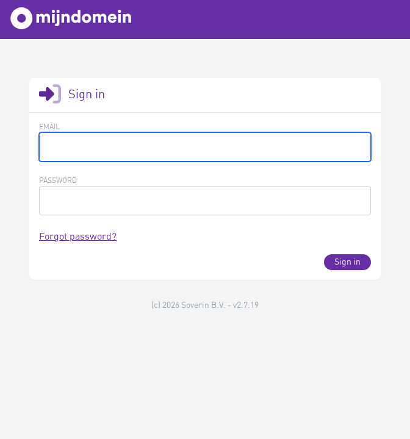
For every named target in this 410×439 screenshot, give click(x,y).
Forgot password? (78, 237)
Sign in (347, 262)
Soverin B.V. (203, 305)
